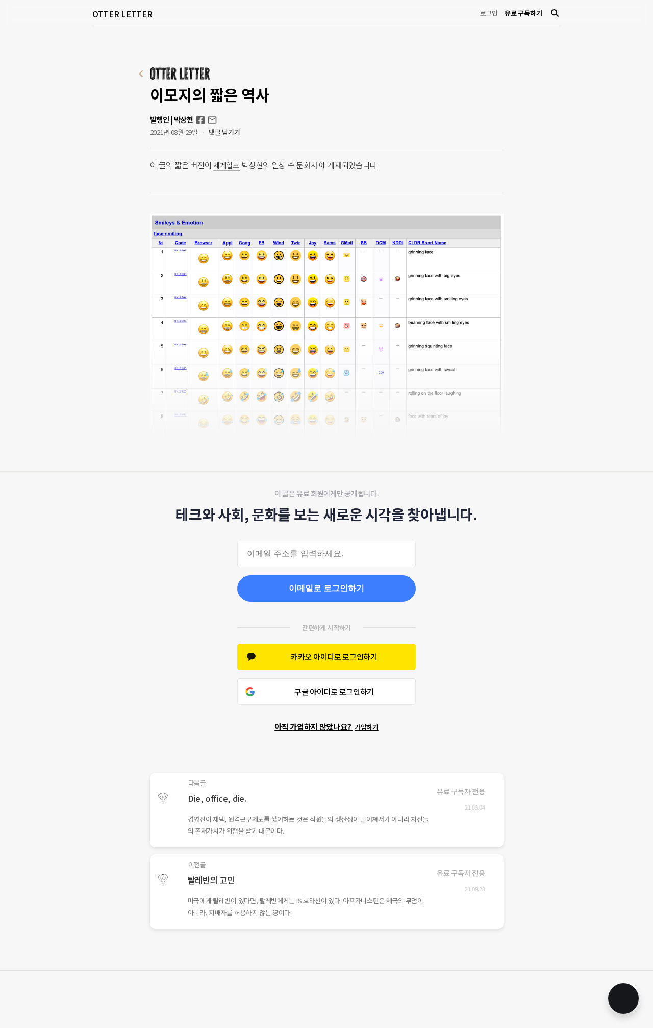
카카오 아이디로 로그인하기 (334, 656)
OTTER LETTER (122, 14)
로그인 (489, 13)
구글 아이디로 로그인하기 (334, 691)
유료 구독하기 (523, 13)
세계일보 (228, 165)
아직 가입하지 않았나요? (326, 726)
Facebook (200, 120)
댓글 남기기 (224, 132)
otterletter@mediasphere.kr (212, 120)
